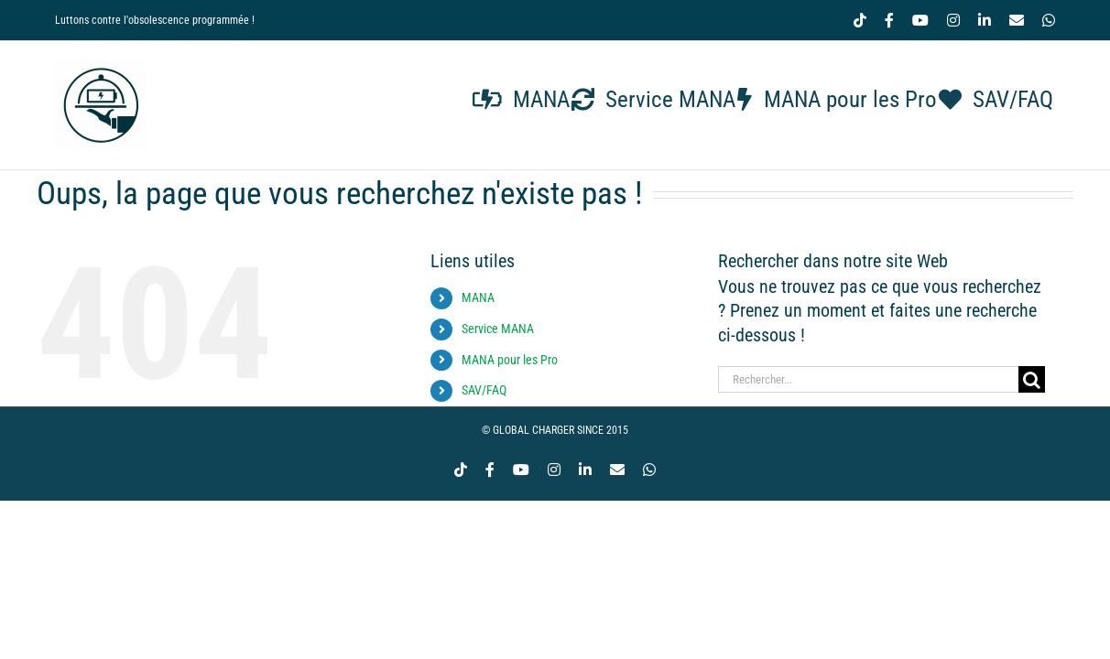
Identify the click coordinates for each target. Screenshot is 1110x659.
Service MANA (498, 328)
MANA (478, 297)
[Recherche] (1031, 379)
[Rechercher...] (868, 379)
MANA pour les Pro (510, 359)
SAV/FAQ (484, 390)
